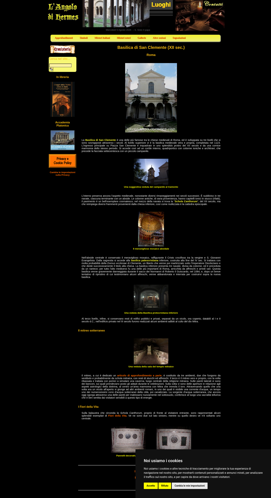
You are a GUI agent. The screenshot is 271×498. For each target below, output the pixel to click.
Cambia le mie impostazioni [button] (190, 485)
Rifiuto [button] (165, 485)
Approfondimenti (64, 38)
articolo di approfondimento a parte (139, 375)
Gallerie (142, 38)
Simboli (84, 38)
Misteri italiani (102, 38)
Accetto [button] (151, 485)
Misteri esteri (124, 38)
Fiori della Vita (117, 415)
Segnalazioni (179, 38)
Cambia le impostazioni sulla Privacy (62, 173)
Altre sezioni (159, 38)
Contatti (200, 15)
